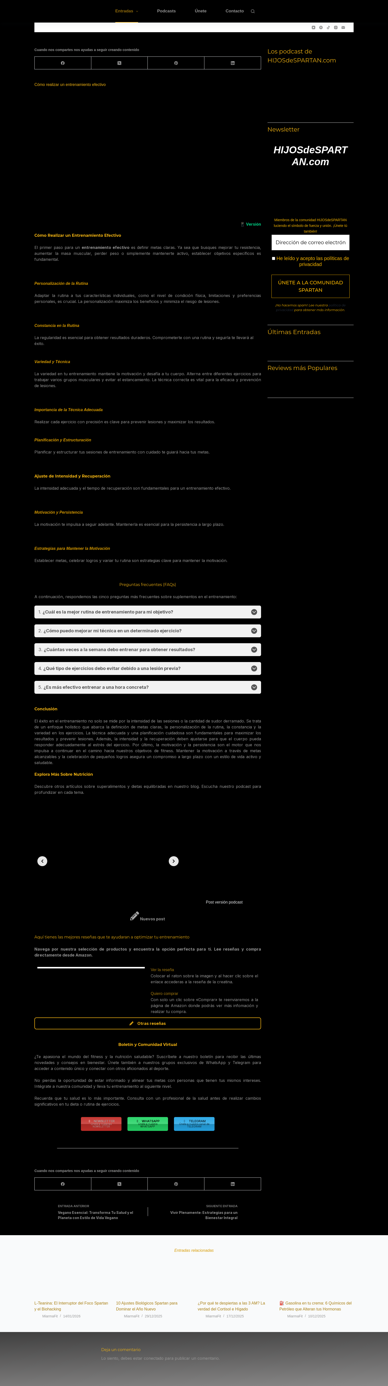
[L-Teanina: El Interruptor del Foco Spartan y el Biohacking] (71, 1275)
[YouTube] (313, 27)
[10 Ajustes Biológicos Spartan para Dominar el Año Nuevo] (153, 1275)
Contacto (235, 11)
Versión (253, 224)
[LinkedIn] (232, 63)
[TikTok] (328, 27)
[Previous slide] (42, 861)
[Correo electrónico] (343, 27)
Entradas (127, 11)
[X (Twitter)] (119, 63)
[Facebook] (63, 63)
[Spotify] (321, 27)
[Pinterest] (176, 63)
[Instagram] (336, 27)
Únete (201, 11)
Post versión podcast (224, 902)
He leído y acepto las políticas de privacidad (310, 261)
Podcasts (166, 11)
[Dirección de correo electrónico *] (310, 242)
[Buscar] (253, 11)
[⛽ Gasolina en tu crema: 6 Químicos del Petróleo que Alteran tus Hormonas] (316, 1275)
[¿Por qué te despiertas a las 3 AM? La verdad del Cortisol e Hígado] (235, 1275)
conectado (154, 1358)
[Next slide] (174, 861)
